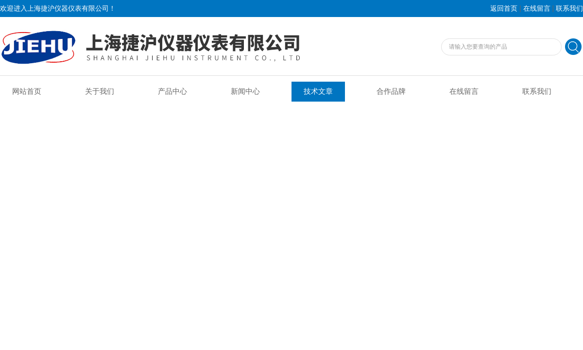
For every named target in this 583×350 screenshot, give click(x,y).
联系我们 (569, 8)
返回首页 (503, 8)
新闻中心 (245, 91)
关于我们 (99, 91)
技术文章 (318, 91)
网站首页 (26, 91)
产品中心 (172, 91)
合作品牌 (391, 91)
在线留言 (536, 8)
